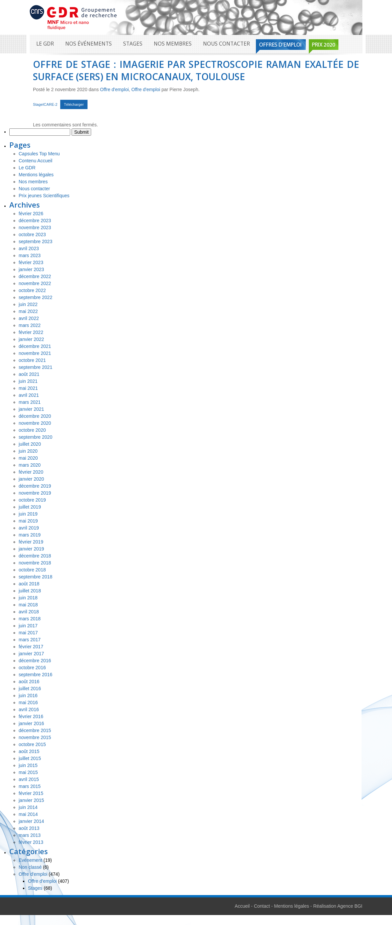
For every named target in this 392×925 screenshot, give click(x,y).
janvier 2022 (31, 339)
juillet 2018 (30, 590)
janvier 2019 (31, 548)
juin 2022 (28, 304)
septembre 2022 (35, 297)
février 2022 (31, 332)
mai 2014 (28, 814)
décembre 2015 (35, 730)
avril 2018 (29, 611)
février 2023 (31, 262)
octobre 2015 (32, 744)
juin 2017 (28, 625)
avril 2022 (29, 318)
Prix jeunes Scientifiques (44, 195)
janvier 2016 (31, 723)
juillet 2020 (30, 444)
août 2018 (29, 583)
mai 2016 (28, 702)
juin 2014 (28, 807)
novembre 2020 (35, 423)
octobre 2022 (32, 290)
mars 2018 (30, 618)
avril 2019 (29, 528)
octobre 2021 (32, 360)
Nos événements (88, 43)
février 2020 (31, 472)
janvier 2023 (31, 269)
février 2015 (31, 793)
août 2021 (29, 374)
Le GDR (45, 43)
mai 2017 (28, 632)
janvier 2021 (31, 409)
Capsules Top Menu (39, 153)
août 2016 (29, 681)
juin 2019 (28, 514)
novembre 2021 (35, 353)
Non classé (30, 867)
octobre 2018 (32, 569)
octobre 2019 (32, 500)
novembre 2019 (35, 493)
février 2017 (31, 646)
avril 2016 (29, 709)
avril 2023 (29, 248)
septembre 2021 (35, 367)
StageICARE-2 (45, 104)
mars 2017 (30, 639)
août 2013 (29, 828)
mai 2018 (28, 604)
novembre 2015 (35, 737)
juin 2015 (28, 765)
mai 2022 (28, 311)
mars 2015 (30, 786)
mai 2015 (28, 772)
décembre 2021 (35, 346)
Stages (132, 43)
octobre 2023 (32, 234)
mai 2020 (28, 458)
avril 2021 (29, 395)
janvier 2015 (31, 800)
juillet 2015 (30, 758)
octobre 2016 (32, 667)
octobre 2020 (32, 430)
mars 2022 (30, 325)
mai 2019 (28, 521)
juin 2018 (28, 597)
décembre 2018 (35, 555)
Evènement (30, 860)
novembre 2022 (35, 283)
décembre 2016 (35, 660)
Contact (262, 906)
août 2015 (29, 751)
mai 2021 (28, 388)
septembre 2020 (35, 437)
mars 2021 (30, 402)
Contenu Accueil (35, 160)
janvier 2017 (31, 653)
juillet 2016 (30, 688)
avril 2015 (29, 779)
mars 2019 (30, 535)
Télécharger (74, 104)
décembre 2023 (35, 220)
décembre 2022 (35, 276)
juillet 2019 (30, 507)
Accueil (242, 906)
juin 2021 (28, 381)
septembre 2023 (35, 241)
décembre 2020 (35, 416)
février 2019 (31, 541)
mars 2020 (30, 465)
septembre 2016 (35, 674)
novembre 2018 (35, 562)
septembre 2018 (35, 576)
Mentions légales (36, 174)
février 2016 (31, 716)
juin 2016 (28, 695)
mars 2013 (30, 835)
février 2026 (31, 213)
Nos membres (173, 43)
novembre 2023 (35, 227)
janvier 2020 (31, 479)
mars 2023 (30, 255)
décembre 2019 (35, 486)
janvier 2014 (31, 821)
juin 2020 (28, 451)
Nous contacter (226, 43)
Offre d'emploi (114, 89)
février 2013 (31, 842)
